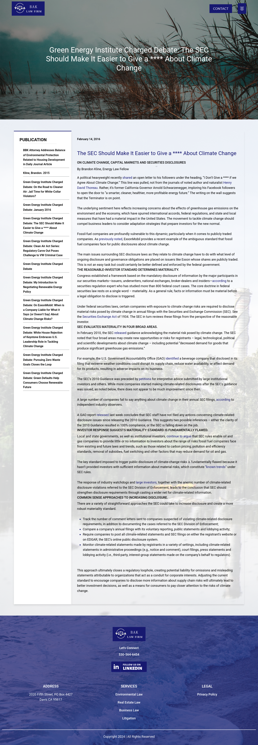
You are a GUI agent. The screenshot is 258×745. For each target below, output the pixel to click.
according (219, 281)
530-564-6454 (129, 654)
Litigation (129, 718)
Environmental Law (129, 694)
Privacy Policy (207, 694)
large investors (146, 482)
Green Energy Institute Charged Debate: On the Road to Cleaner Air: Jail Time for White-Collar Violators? (43, 189)
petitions (145, 379)
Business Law (129, 710)
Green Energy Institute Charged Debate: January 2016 (43, 207)
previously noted (110, 239)
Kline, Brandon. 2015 (36, 173)
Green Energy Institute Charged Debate (43, 266)
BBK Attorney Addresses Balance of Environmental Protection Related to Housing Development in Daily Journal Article (44, 157)
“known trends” (216, 467)
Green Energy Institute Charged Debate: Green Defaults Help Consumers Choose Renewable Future (43, 380)
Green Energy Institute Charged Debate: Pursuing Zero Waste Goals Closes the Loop (43, 359)
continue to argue (178, 436)
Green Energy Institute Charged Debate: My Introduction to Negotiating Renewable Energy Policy (43, 284)
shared (127, 177)
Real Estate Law (129, 702)
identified (172, 358)
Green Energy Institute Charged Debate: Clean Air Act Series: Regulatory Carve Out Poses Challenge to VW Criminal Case (43, 248)
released (120, 333)
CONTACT (221, 9)
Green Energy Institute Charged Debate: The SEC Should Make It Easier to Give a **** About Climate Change (43, 225)
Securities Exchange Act (99, 316)
